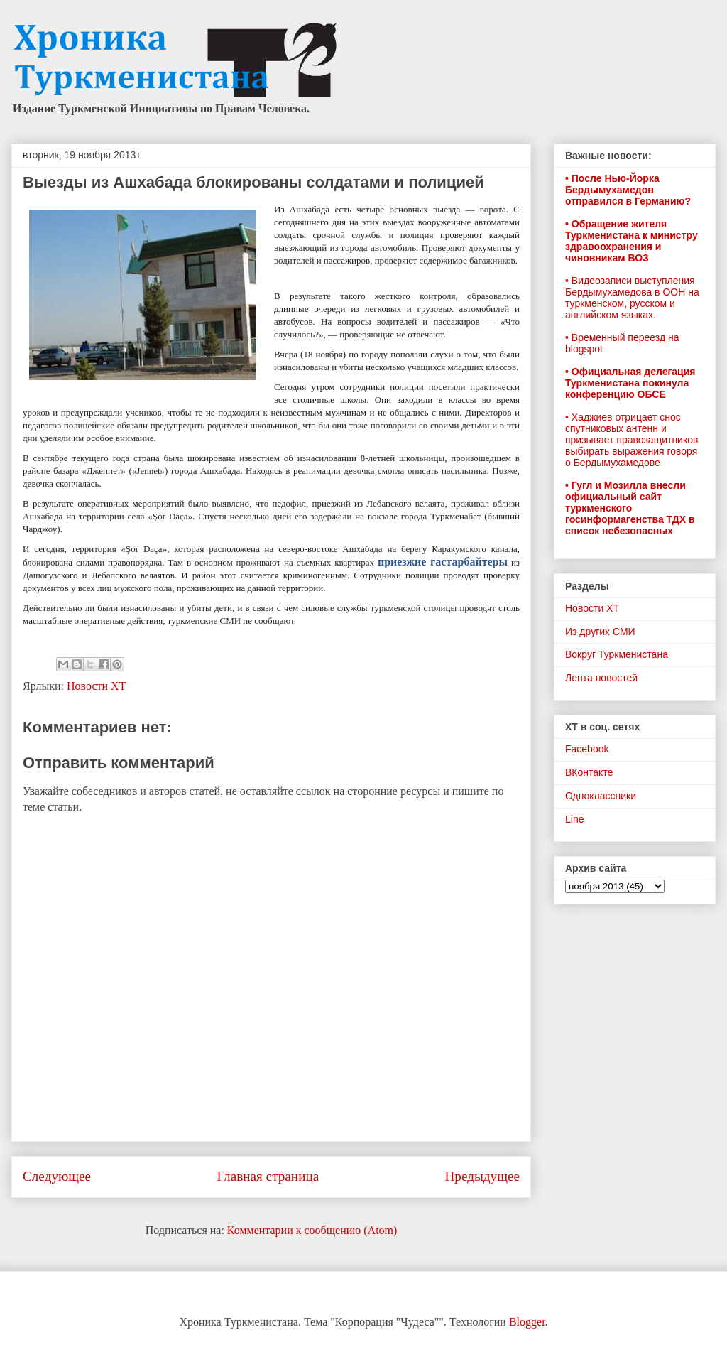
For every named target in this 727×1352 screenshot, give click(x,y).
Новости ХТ (96, 686)
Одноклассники (600, 795)
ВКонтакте (589, 772)
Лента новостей (601, 677)
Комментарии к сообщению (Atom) (312, 1230)
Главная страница (268, 1176)
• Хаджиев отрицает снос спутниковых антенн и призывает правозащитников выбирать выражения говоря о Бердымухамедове (631, 439)
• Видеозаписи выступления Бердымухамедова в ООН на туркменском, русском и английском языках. (632, 297)
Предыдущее (482, 1176)
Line (574, 819)
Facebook (586, 749)
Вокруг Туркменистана (616, 654)
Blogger (527, 1322)
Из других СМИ (600, 631)
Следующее (57, 1176)
